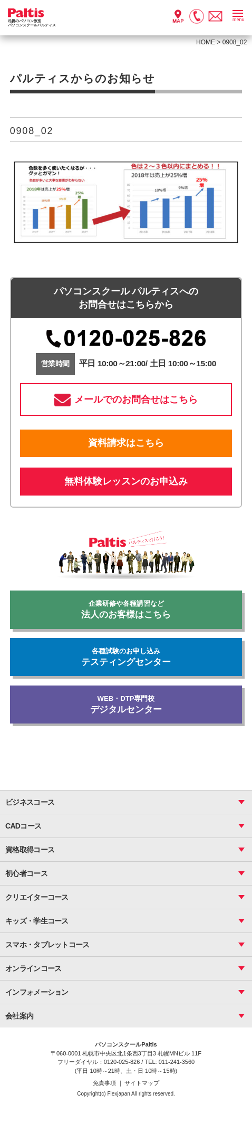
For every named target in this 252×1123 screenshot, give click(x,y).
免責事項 (105, 1083)
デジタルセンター (126, 704)
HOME (205, 42)
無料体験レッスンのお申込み (126, 481)
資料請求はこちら (126, 442)
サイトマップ (141, 1083)
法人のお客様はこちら (126, 609)
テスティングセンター (126, 657)
